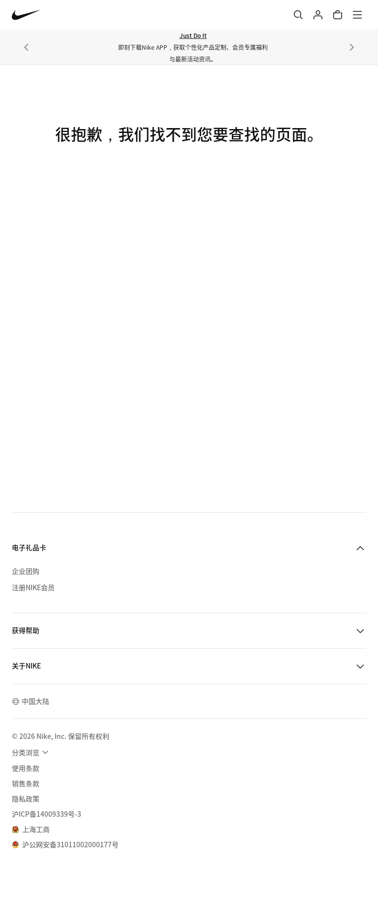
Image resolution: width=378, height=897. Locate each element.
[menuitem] (31, 752)
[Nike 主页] (26, 15)
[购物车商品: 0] (337, 15)
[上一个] (26, 47)
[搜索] (298, 15)
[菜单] (357, 15)
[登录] (318, 15)
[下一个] (352, 47)
